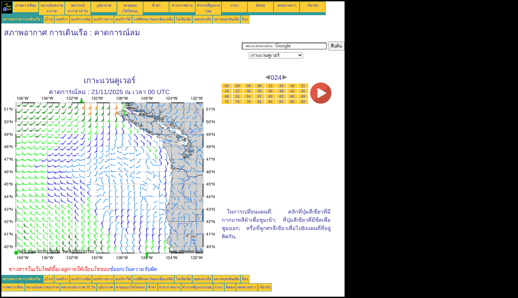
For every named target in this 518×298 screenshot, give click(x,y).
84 (271, 102)
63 (281, 96)
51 (238, 96)
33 (260, 91)
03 (238, 86)
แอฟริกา (62, 19)
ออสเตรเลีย (202, 19)
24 (227, 91)
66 (292, 96)
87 (281, 102)
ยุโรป (49, 19)
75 (238, 102)
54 (249, 96)
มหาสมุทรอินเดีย (226, 19)
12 (271, 86)
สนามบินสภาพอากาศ (42, 287)
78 (249, 102)
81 (260, 102)
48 (227, 96)
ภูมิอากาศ (103, 5)
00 (227, 86)
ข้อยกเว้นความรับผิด (133, 269)
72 (227, 102)
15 (281, 86)
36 (271, 91)
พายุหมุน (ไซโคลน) (130, 287)
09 (260, 86)
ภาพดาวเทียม (25, 5)
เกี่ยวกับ (312, 5)
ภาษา (234, 5)
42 (292, 91)
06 (249, 86)
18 (292, 86)
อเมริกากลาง (103, 19)
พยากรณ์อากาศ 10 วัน (78, 287)
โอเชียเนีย (183, 19)
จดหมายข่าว (286, 5)
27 (238, 91)
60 (271, 96)
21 (303, 86)
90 (292, 102)
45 (303, 91)
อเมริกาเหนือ (81, 19)
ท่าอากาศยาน (182, 5)
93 (303, 102)
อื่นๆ (245, 19)
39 (281, 91)
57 (260, 96)
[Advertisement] (121, 56)
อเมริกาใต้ (123, 19)
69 (303, 96)
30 (249, 91)
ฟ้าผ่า (156, 5)
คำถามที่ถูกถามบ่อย (197, 287)
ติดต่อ (260, 5)
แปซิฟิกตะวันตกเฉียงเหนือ (153, 19)
